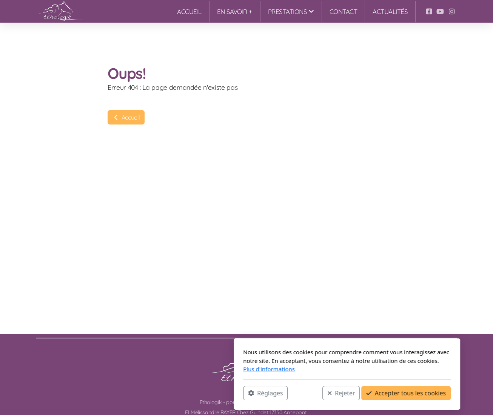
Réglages (165, 393)
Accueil (126, 117)
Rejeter (241, 393)
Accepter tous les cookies (305, 393)
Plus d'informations (168, 369)
